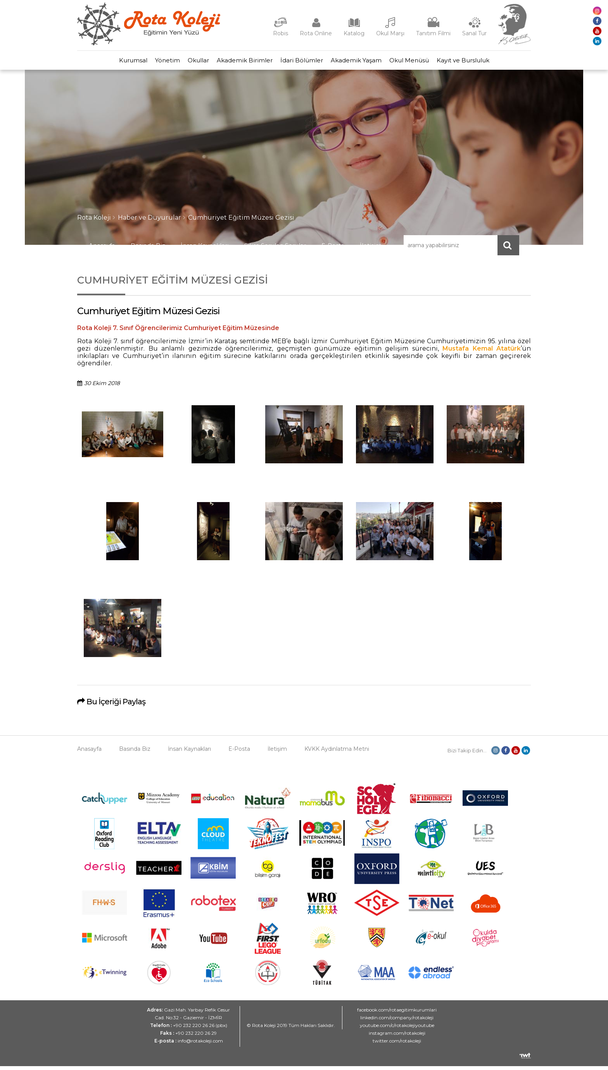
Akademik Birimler (241, 62)
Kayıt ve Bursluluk (490, 62)
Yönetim (148, 62)
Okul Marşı (390, 33)
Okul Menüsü (428, 62)
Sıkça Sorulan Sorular (275, 249)
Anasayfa (102, 249)
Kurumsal (106, 62)
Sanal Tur (474, 33)
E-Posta (332, 249)
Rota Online (316, 33)
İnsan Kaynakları (205, 249)
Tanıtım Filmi (433, 33)
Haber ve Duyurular (149, 221)
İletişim (371, 249)
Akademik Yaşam (367, 62)
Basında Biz (148, 249)
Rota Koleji (94, 221)
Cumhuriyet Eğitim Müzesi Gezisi (241, 221)
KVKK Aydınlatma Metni (336, 752)
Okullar (186, 62)
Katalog (354, 33)
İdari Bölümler (305, 62)
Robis (280, 33)
